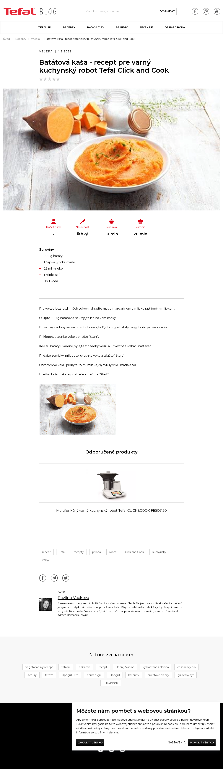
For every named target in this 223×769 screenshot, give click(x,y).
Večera (35, 39)
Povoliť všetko (202, 742)
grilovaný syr (186, 675)
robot (112, 552)
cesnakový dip (186, 667)
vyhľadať (167, 11)
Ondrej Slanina (125, 667)
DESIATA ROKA (175, 27)
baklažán (84, 667)
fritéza (49, 675)
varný (45, 560)
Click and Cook (134, 552)
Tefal (62, 552)
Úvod (6, 39)
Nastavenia (176, 742)
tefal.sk (44, 27)
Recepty (69, 27)
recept (46, 552)
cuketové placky (158, 675)
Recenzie (146, 27)
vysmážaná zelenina (156, 667)
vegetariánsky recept (39, 667)
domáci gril (94, 675)
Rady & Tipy (95, 27)
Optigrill (115, 675)
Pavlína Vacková (73, 597)
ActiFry (32, 675)
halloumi (133, 675)
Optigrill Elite (70, 675)
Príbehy (122, 27)
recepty (79, 552)
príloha (96, 552)
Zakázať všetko (90, 742)
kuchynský (159, 552)
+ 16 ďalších (110, 683)
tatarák (65, 667)
